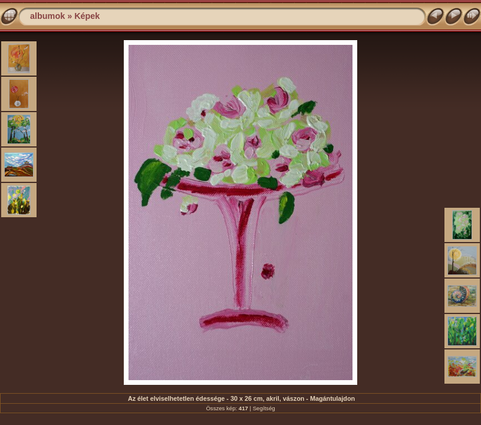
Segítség (264, 408)
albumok (47, 16)
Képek (87, 16)
